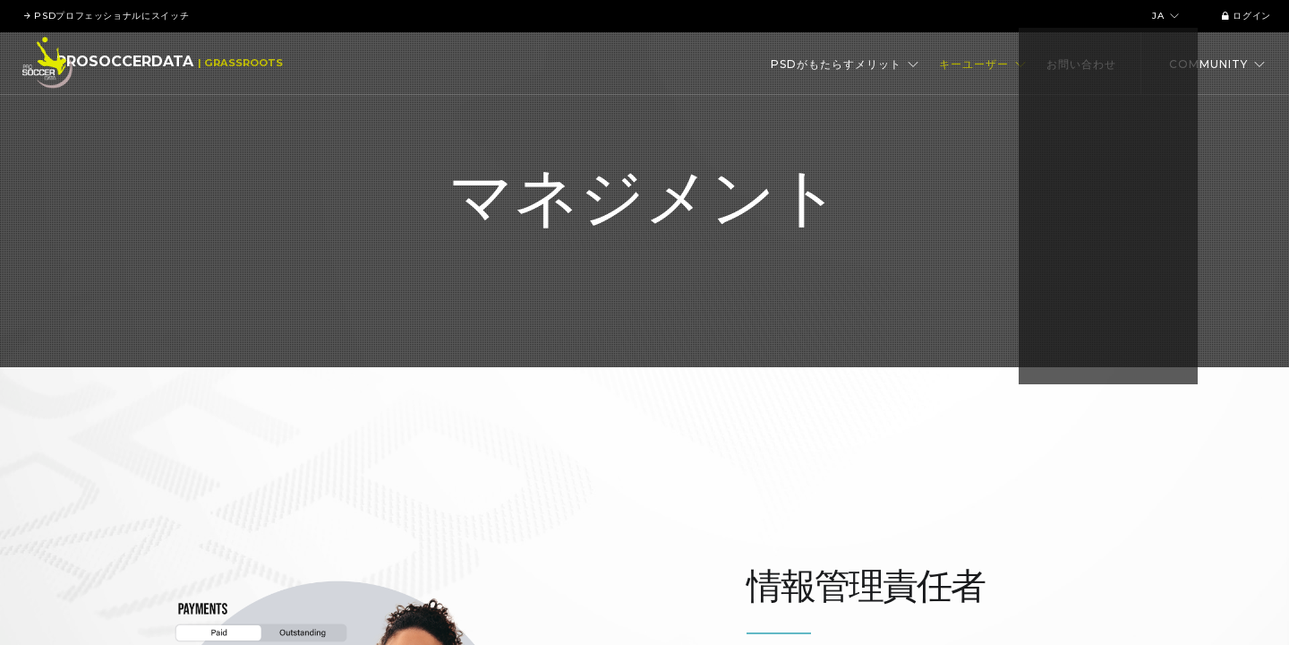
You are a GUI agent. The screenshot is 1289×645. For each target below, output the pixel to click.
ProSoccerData (149, 64)
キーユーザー (983, 64)
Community (1217, 64)
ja (1163, 16)
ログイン (1242, 16)
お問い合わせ (1081, 64)
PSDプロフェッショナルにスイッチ (106, 16)
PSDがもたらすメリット (845, 64)
